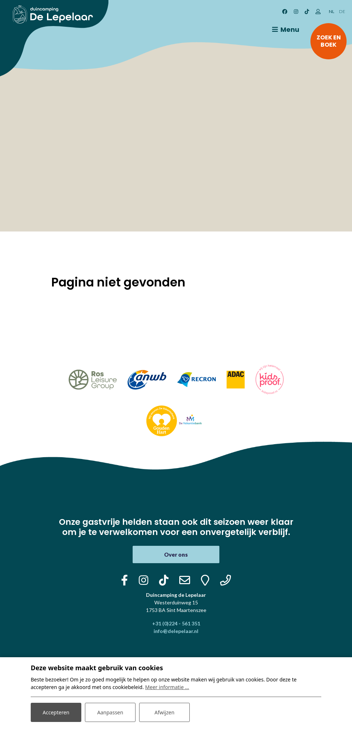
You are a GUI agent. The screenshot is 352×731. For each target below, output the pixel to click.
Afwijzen (164, 712)
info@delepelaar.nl (176, 631)
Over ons (176, 554)
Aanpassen (110, 712)
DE (342, 11)
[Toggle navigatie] (284, 29)
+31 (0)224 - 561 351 (176, 623)
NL (331, 11)
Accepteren (56, 712)
